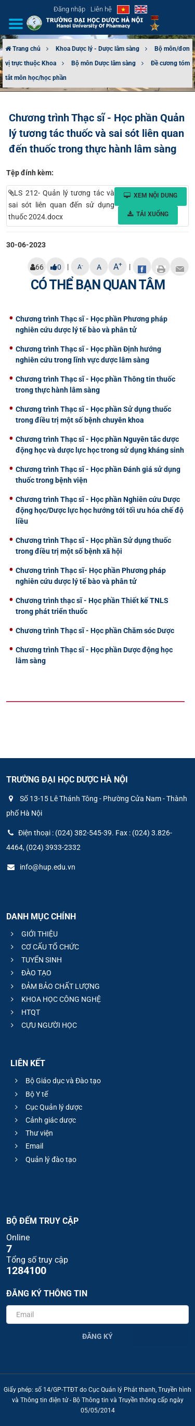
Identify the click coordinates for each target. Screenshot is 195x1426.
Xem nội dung (150, 195)
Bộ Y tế (30, 1094)
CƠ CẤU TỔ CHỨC (43, 947)
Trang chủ (23, 48)
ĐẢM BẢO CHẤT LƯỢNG (54, 986)
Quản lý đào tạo (44, 1159)
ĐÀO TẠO (29, 973)
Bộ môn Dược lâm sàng (103, 63)
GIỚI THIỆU (33, 934)
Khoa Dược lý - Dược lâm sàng (97, 48)
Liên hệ (101, 9)
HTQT (24, 1012)
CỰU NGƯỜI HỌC (42, 1025)
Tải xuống (147, 214)
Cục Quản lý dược (47, 1107)
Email (27, 1146)
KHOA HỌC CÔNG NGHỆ (54, 999)
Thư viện (32, 1133)
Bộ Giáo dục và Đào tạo (56, 1081)
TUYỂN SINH (35, 960)
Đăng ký (97, 1336)
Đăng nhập (69, 9)
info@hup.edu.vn (40, 867)
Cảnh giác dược (44, 1120)
